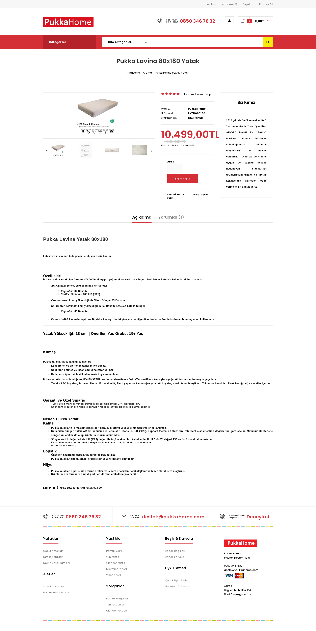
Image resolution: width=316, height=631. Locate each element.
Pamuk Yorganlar (117, 598)
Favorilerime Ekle (175, 196)
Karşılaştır (200, 194)
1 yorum (189, 94)
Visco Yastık (114, 575)
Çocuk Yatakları (53, 551)
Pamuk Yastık (114, 551)
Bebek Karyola (174, 557)
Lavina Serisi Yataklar (56, 563)
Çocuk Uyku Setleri (177, 580)
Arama (147, 73)
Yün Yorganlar (115, 604)
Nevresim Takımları (177, 586)
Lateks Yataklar (53, 557)
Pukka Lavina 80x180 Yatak (171, 73)
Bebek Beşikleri (175, 551)
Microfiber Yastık (117, 569)
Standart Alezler (53, 586)
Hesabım (210, 4)
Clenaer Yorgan (116, 611)
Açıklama (142, 217)
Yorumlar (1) (171, 217)
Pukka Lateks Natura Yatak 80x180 (80, 488)
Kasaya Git (266, 4)
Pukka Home (197, 109)
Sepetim (248, 4)
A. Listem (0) (229, 4)
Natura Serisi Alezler (56, 592)
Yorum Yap (204, 94)
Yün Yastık (112, 557)
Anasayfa (134, 73)
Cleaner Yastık (115, 563)
